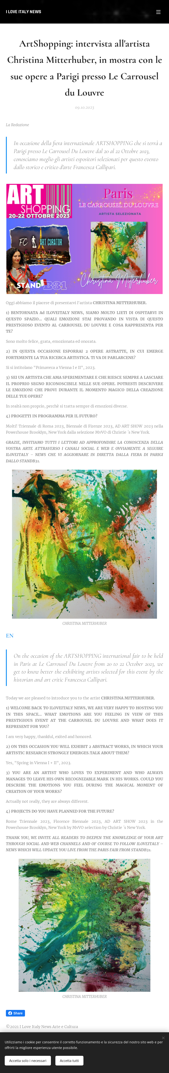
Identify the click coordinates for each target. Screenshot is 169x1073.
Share (15, 1013)
